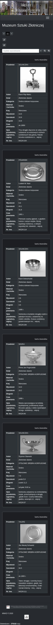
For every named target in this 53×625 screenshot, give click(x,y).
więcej (39, 137)
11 (8, 34)
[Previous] (4, 34)
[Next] (11, 34)
